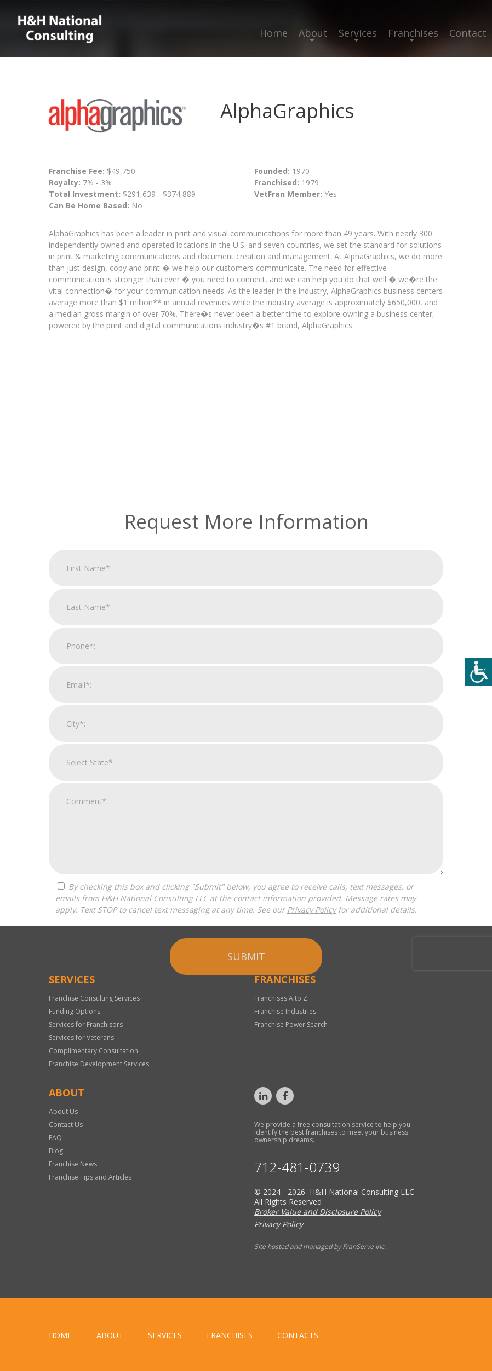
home (60, 1335)
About (313, 32)
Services (358, 32)
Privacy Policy (311, 1060)
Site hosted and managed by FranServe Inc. (320, 1246)
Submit (246, 1107)
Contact (468, 32)
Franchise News (73, 1164)
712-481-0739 (297, 1167)
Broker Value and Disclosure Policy (317, 1211)
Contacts (297, 1335)
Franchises (413, 32)
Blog (56, 1150)
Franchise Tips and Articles (90, 1177)
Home (274, 32)
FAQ (55, 1137)
